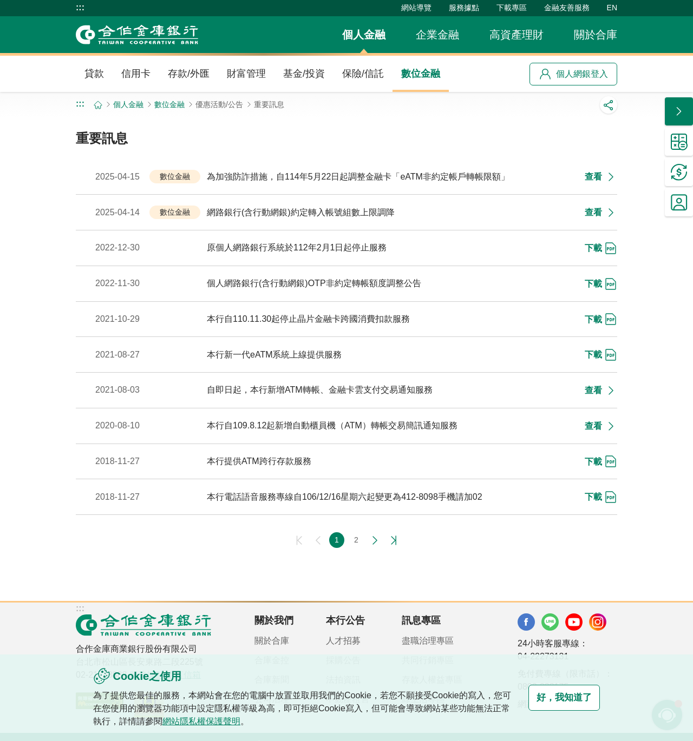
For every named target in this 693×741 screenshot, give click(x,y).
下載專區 (511, 7)
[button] (679, 111)
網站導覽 (416, 7)
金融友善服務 (567, 7)
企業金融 (437, 35)
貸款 (94, 73)
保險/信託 (363, 73)
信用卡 (136, 73)
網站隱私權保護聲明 (219, 721)
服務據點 (464, 7)
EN (612, 7)
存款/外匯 (189, 73)
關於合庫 (595, 35)
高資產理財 (516, 35)
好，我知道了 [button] (556, 697)
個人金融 (363, 35)
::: (80, 7)
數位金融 (420, 73)
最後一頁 (391, 540)
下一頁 (374, 540)
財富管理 (246, 73)
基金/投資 (304, 73)
